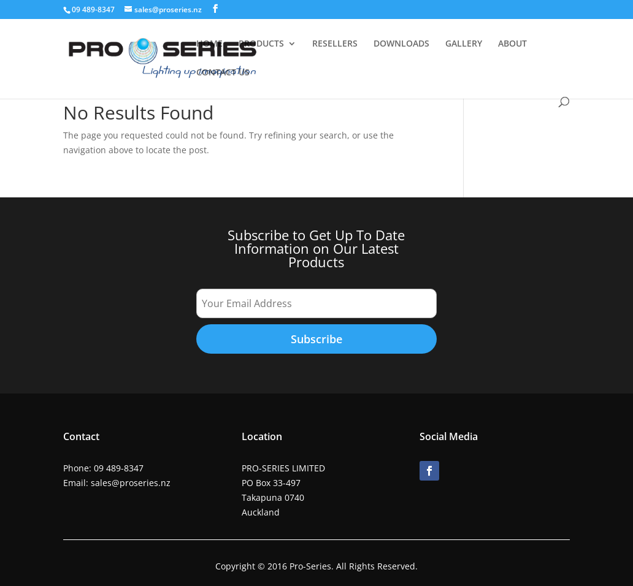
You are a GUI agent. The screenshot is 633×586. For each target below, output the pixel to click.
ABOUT (512, 44)
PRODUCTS (261, 44)
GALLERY (463, 44)
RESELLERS (335, 44)
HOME (209, 44)
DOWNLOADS (401, 44)
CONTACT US (223, 73)
